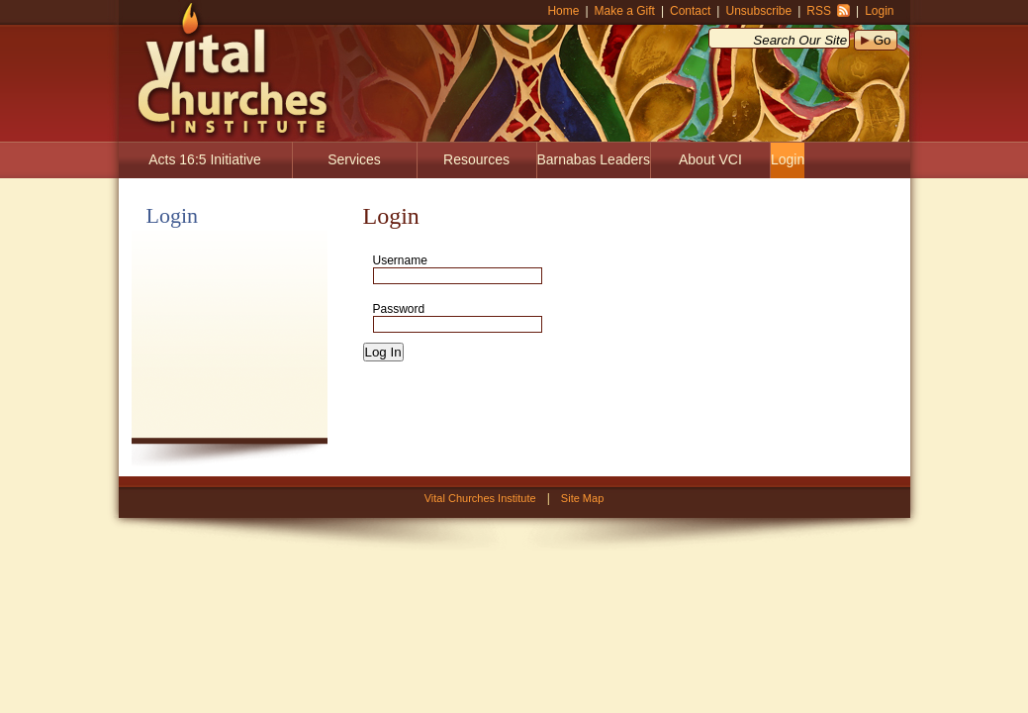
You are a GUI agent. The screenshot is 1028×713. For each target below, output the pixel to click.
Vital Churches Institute (226, 69)
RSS (818, 11)
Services (354, 159)
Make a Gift (625, 11)
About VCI (710, 159)
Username (400, 260)
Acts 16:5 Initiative (204, 159)
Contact (690, 11)
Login (879, 11)
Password (399, 309)
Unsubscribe (758, 11)
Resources (476, 159)
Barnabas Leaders (593, 159)
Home (563, 11)
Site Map (582, 498)
